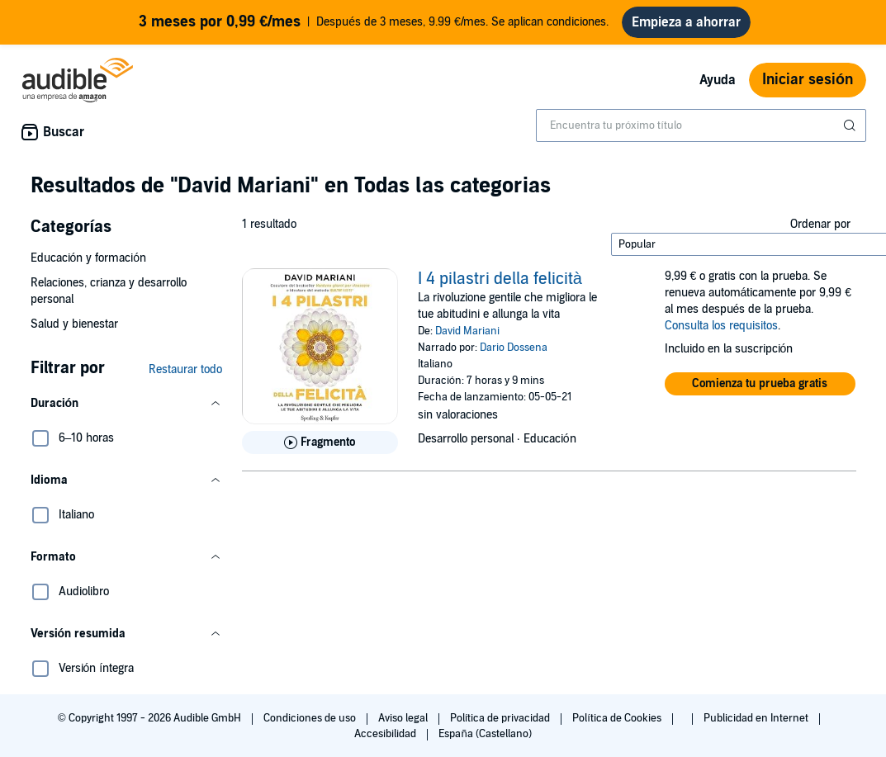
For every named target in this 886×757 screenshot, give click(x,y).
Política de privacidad (501, 718)
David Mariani (467, 331)
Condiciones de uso (310, 718)
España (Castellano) (484, 733)
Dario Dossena (513, 347)
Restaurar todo (185, 369)
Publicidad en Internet (757, 718)
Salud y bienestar (74, 324)
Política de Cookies (618, 718)
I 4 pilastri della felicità (500, 279)
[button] (126, 403)
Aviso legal (404, 718)
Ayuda (717, 80)
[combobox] (701, 125)
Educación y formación (89, 258)
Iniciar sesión (807, 79)
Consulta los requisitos (721, 326)
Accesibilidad (386, 733)
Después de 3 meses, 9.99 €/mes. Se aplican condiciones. (374, 22)
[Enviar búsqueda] (851, 125)
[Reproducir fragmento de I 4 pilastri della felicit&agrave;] (320, 442)
